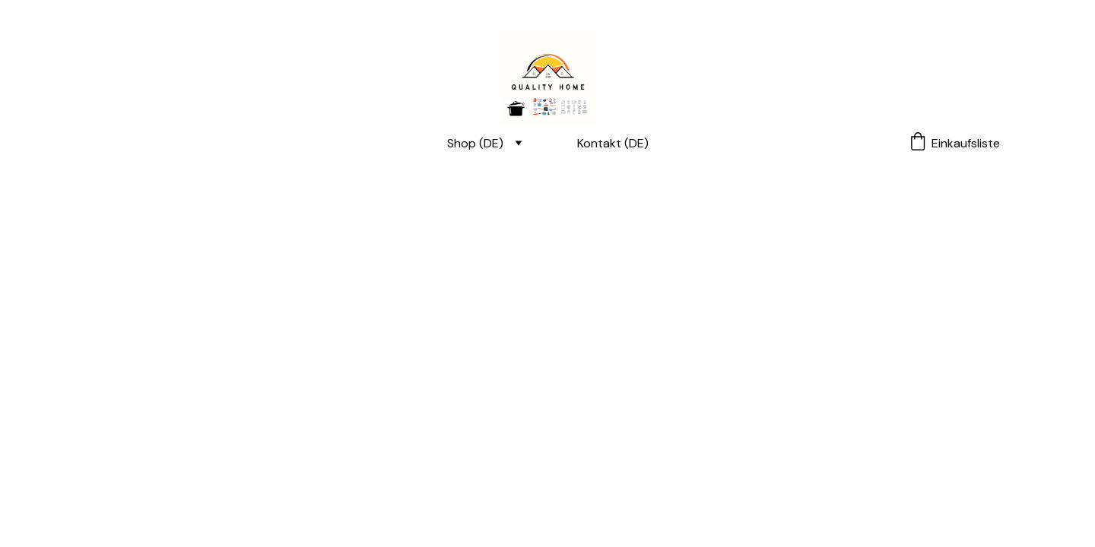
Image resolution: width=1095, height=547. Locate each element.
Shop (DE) (475, 143)
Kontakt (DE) (613, 143)
